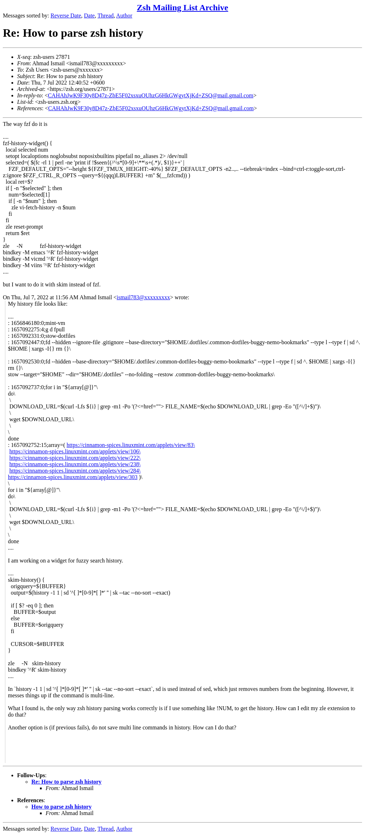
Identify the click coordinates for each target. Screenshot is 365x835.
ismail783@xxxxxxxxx (143, 297)
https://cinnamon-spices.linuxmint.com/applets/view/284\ (74, 471)
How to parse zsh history (61, 807)
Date (89, 15)
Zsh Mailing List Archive (182, 7)
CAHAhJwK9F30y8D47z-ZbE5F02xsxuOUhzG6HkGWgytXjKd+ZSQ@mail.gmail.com (150, 95)
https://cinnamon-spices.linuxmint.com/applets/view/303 (73, 477)
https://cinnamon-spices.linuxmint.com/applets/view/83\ (131, 445)
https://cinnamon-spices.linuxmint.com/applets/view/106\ (74, 451)
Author (124, 15)
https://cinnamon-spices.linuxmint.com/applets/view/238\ (74, 464)
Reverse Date (66, 15)
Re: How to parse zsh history (66, 782)
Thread (105, 15)
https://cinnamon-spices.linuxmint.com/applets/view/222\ (74, 458)
